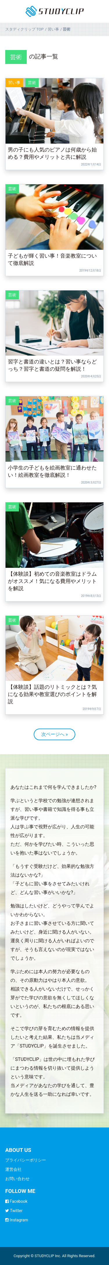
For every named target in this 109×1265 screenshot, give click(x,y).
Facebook (16, 1201)
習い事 (14, 82)
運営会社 (13, 1169)
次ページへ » (54, 734)
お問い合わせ (17, 1178)
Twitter (13, 1210)
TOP (24, 29)
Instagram (16, 1220)
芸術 (16, 56)
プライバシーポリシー (25, 1160)
